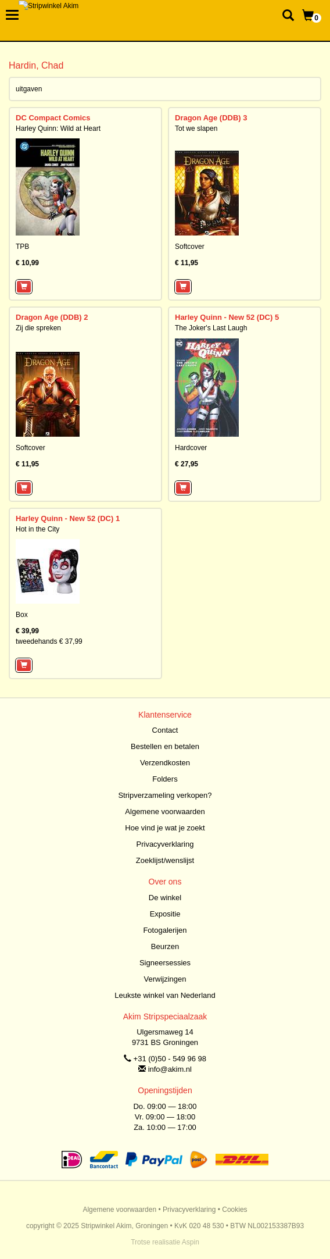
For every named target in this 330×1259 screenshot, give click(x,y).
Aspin (190, 1242)
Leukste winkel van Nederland (164, 995)
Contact (165, 730)
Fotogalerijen (164, 930)
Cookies (234, 1209)
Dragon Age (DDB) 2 (52, 317)
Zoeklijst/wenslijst (165, 860)
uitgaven (29, 89)
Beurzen (165, 946)
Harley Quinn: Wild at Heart (58, 128)
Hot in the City (37, 529)
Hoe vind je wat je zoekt (165, 827)
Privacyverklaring (165, 844)
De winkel (165, 897)
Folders (164, 779)
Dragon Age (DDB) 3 (211, 117)
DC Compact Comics (53, 117)
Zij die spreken (38, 328)
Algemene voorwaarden (165, 811)
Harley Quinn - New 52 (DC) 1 (68, 518)
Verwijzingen (165, 979)
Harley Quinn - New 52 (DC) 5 (227, 317)
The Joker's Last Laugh (211, 328)
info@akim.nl (170, 1069)
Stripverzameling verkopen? (164, 795)
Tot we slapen (196, 128)
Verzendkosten (165, 762)
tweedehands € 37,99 (49, 641)
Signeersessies (165, 962)
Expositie (165, 914)
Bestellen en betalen (165, 746)
